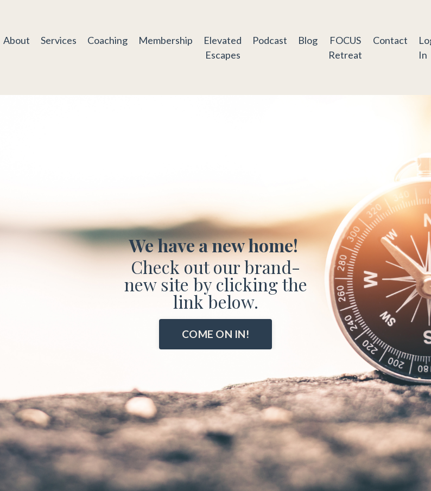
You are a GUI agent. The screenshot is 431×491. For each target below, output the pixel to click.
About (16, 40)
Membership (165, 40)
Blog (308, 40)
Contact (390, 40)
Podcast (269, 40)
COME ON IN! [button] (215, 334)
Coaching (107, 40)
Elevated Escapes (223, 47)
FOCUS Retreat (345, 47)
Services (59, 40)
